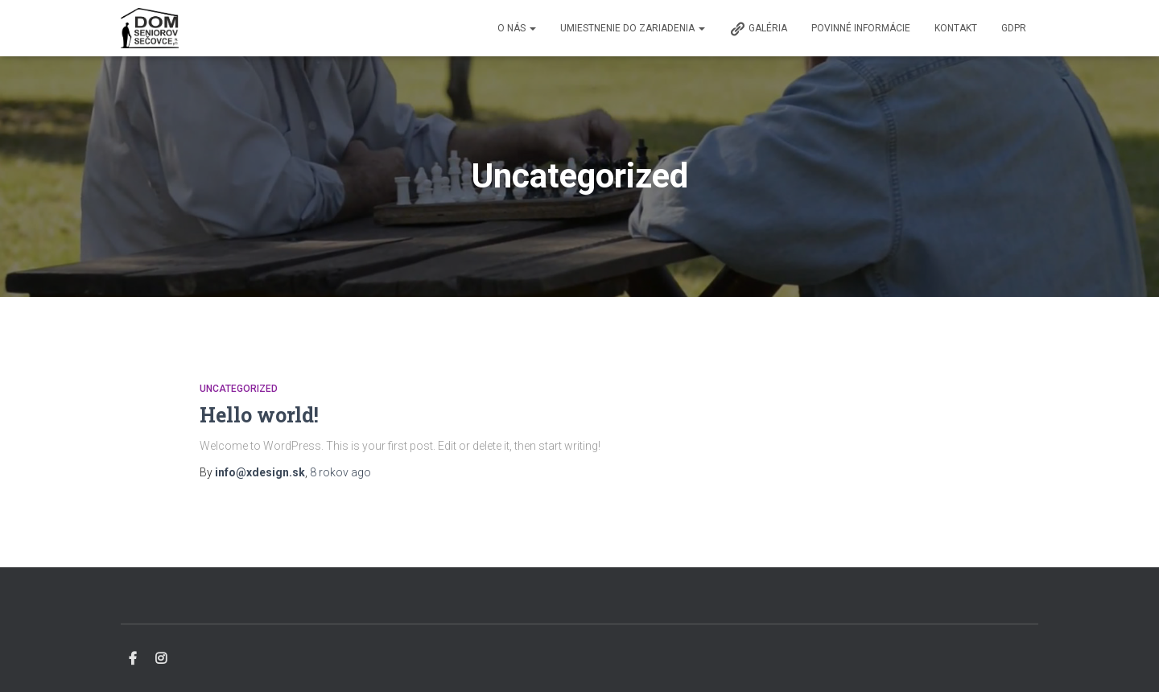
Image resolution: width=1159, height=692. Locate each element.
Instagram (161, 659)
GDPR (1013, 28)
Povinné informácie (860, 28)
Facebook (133, 659)
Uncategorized (239, 388)
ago (340, 472)
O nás (516, 28)
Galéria (758, 29)
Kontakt (955, 28)
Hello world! (259, 415)
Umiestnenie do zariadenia (632, 28)
